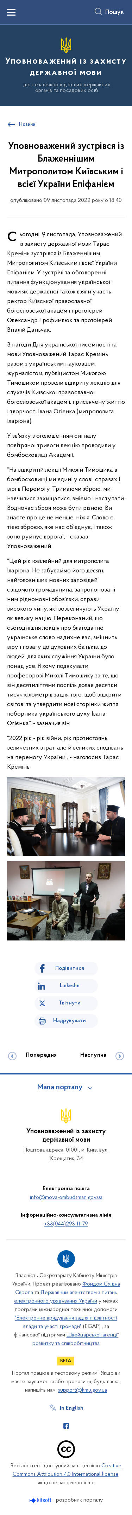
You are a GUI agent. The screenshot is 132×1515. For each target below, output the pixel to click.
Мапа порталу (60, 1087)
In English (71, 1408)
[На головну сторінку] (66, 64)
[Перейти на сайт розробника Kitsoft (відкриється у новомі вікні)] (41, 1500)
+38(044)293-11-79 (66, 1224)
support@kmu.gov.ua (82, 1390)
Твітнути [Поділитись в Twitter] (70, 1003)
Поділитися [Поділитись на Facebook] (69, 968)
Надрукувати (69, 1021)
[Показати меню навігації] (11, 12)
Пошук (114, 12)
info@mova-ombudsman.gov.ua (66, 1197)
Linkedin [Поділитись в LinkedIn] (70, 986)
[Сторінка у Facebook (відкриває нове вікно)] (66, 1426)
